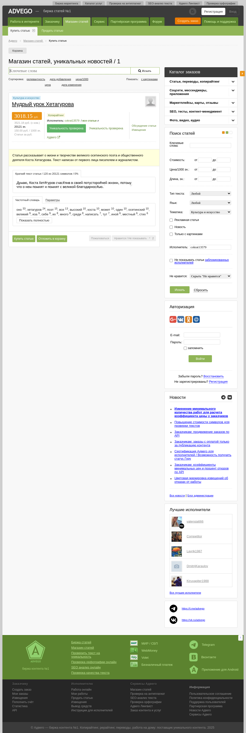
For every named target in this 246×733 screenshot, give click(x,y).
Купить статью (20, 30)
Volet (139, 657)
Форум (157, 21)
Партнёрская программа (128, 21)
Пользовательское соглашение (210, 693)
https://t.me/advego (193, 608)
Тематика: (176, 212)
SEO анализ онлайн (86, 667)
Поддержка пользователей (207, 702)
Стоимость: (177, 160)
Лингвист (141, 706)
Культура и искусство (26, 97)
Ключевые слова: (176, 144)
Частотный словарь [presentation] (27, 200)
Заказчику (52, 21)
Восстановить (213, 376)
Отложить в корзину (51, 238)
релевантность (36, 79)
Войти (200, 359)
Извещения (139, 129)
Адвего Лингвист (189, 3)
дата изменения (72, 84)
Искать (180, 290)
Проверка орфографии (221, 3)
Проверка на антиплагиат (125, 3)
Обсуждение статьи (144, 125)
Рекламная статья (186, 220)
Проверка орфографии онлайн (94, 662)
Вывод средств (81, 706)
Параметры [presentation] (53, 200)
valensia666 (195, 521)
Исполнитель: (179, 247)
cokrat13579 (72, 120)
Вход (232, 11)
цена (48, 84)
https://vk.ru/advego (193, 620)
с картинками (149, 79)
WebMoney (143, 650)
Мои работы (79, 693)
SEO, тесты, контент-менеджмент (196, 111)
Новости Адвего (200, 710)
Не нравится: (178, 276)
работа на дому (143, 727)
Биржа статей (81, 642)
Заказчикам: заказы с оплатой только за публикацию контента (201, 443)
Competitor (194, 536)
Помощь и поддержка (220, 21)
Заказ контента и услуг (145, 710)
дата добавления (60, 79)
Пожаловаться (100, 238)
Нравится (120, 238)
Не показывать (137, 238)
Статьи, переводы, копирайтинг (195, 81)
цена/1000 (82, 79)
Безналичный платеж (151, 664)
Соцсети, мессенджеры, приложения (188, 92)
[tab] (47, 173)
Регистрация (213, 11)
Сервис (99, 21)
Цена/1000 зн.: (179, 169)
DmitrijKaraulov (197, 566)
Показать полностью (34, 220)
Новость (180, 227)
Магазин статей (76, 21)
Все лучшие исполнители (185, 592)
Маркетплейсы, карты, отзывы (194, 103)
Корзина (17, 50)
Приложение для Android (213, 669)
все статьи (89, 120)
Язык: (173, 203)
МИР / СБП (144, 643)
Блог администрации (200, 495)
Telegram (202, 645)
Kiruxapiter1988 (198, 581)
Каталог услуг (93, 3)
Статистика (19, 706)
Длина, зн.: (177, 179)
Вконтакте (202, 657)
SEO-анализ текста (160, 3)
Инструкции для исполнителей (92, 710)
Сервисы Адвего (200, 714)
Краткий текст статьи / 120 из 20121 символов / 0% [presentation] (46, 173)
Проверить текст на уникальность (85, 654)
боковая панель (242, 73)
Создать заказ (187, 21)
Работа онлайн (81, 689)
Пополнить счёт (23, 702)
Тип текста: (177, 193)
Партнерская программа (205, 706)
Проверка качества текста (90, 673)
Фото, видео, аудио (185, 120)
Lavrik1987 (194, 551)
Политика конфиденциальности (210, 698)
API (14, 710)
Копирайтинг (56, 115)
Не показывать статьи (201, 261)
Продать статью (52, 30)
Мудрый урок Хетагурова (43, 104)
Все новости (177, 495)
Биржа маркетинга (66, 3)
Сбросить (201, 290)
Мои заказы (20, 693)
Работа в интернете (24, 21)
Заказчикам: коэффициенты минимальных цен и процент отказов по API (201, 468)
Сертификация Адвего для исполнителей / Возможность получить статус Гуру (202, 454)
